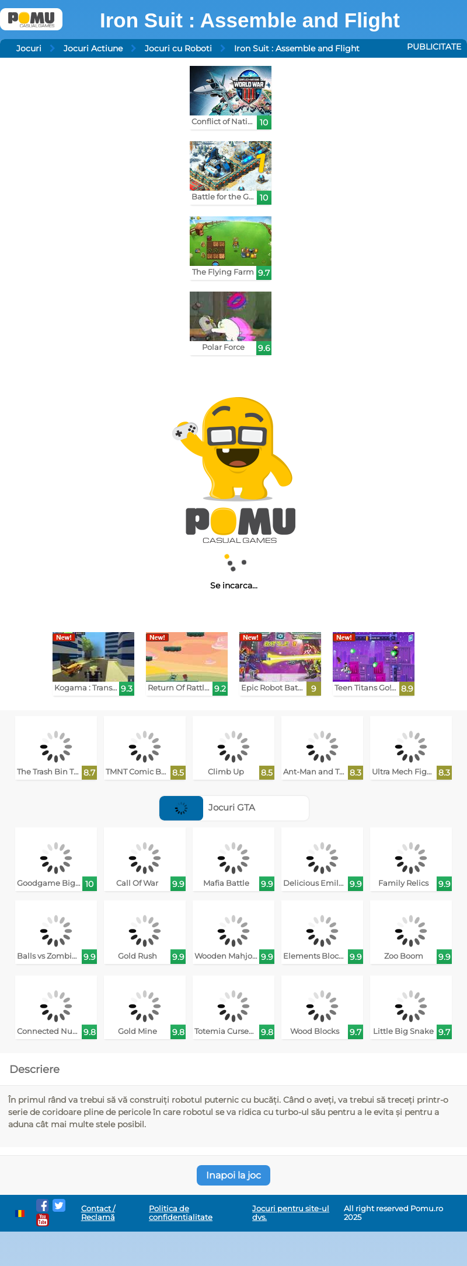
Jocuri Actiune (93, 48)
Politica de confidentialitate (180, 1213)
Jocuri (28, 48)
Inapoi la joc (233, 1175)
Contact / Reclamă (98, 1213)
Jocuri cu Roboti (178, 48)
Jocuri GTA (207, 807)
